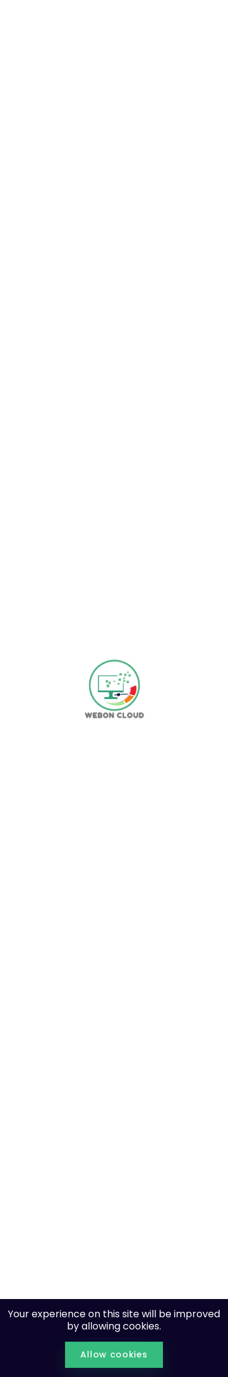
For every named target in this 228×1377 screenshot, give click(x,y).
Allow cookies (113, 1354)
